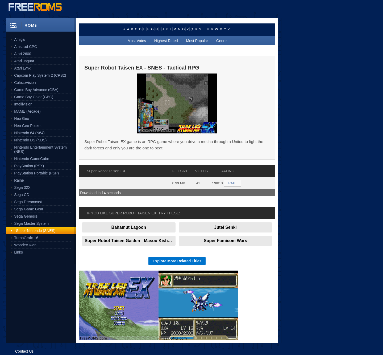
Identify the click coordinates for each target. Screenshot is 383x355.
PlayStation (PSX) (29, 166)
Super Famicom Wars (225, 240)
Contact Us (24, 351)
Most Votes (137, 41)
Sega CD (21, 195)
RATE (232, 183)
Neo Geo (21, 118)
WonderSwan (25, 245)
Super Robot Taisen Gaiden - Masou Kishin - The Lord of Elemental (130, 240)
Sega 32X (22, 187)
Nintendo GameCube (31, 159)
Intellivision (23, 104)
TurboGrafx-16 (26, 238)
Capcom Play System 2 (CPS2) (40, 75)
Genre (221, 41)
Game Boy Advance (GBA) (36, 90)
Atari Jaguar (24, 61)
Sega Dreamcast (28, 202)
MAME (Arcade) (27, 111)
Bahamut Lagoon (128, 227)
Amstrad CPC (25, 46)
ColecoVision (25, 82)
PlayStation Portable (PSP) (36, 173)
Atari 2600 (22, 54)
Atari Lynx (22, 68)
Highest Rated (166, 41)
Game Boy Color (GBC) (33, 97)
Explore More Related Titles (177, 261)
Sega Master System (31, 223)
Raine (19, 180)
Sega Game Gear (28, 209)
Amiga (19, 39)
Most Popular (197, 41)
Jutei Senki (225, 227)
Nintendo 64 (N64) (29, 133)
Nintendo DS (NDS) (30, 140)
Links (18, 252)
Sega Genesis (26, 216)
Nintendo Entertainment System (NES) (40, 149)
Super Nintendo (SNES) (36, 230)
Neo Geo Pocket (27, 126)
